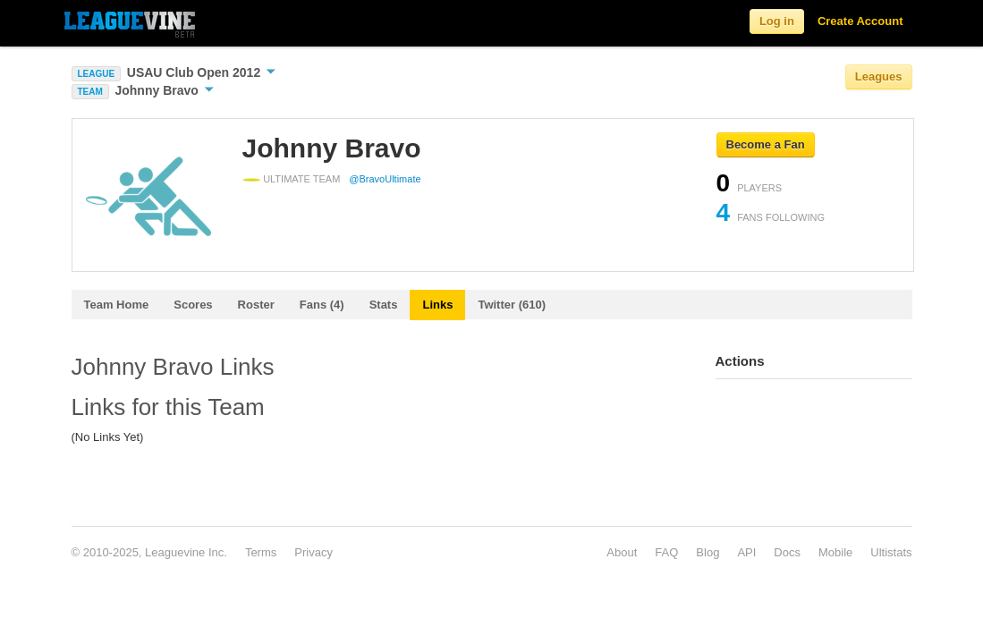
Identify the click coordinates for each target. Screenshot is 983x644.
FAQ (666, 552)
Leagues (878, 76)
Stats (383, 304)
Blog (707, 552)
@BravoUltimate (384, 179)
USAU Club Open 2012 (201, 72)
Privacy (313, 552)
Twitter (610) (512, 304)
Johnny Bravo (163, 90)
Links (437, 304)
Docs (787, 552)
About (621, 552)
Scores (193, 304)
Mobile (835, 552)
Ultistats (890, 552)
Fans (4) (322, 304)
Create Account (860, 21)
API (746, 552)
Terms (260, 552)
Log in (776, 21)
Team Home (116, 304)
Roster (256, 304)
